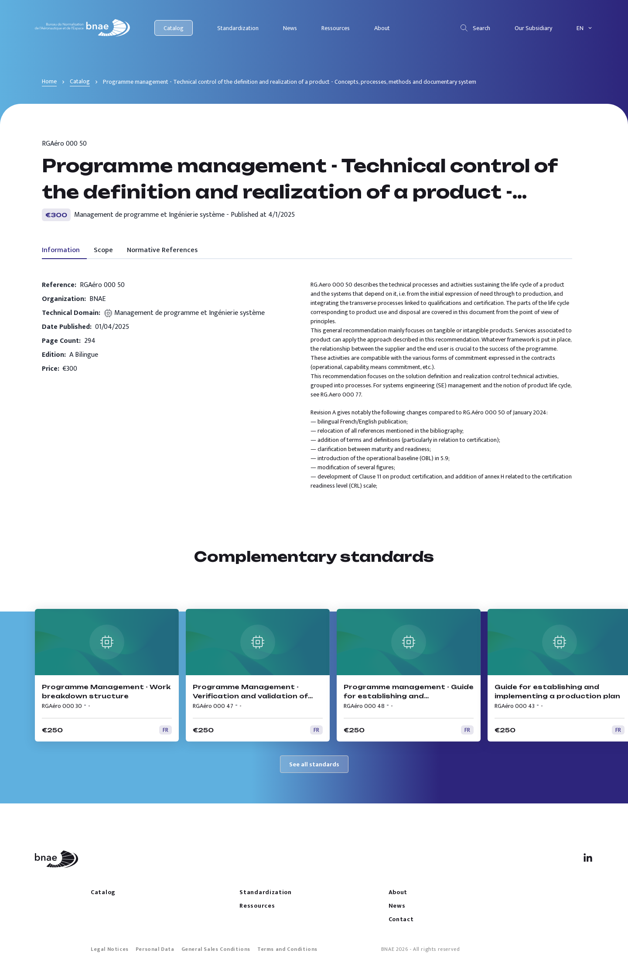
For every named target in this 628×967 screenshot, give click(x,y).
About (382, 28)
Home (49, 81)
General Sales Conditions (215, 949)
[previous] (588, 589)
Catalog (174, 28)
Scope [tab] (103, 250)
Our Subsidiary (533, 28)
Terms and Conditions (287, 949)
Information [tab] (61, 250)
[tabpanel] (307, 385)
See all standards (314, 764)
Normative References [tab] (162, 250)
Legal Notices (110, 949)
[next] (560, 589)
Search (474, 28)
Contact (401, 919)
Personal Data (155, 949)
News (290, 28)
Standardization (238, 28)
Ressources (335, 28)
